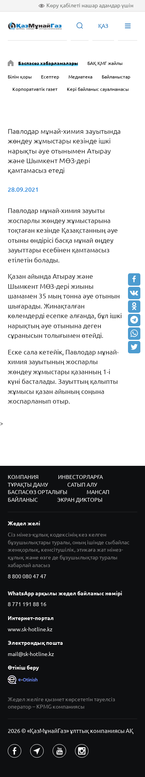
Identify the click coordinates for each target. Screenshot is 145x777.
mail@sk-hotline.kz (31, 654)
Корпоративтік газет (35, 89)
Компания (23, 477)
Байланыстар (116, 76)
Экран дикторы (79, 500)
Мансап (98, 492)
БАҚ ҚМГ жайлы (105, 63)
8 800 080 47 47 (27, 576)
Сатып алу (82, 485)
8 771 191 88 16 (27, 604)
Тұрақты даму (28, 485)
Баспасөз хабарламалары (48, 63)
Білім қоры (20, 76)
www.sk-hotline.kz (30, 629)
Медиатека (80, 76)
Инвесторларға (80, 477)
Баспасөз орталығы (37, 492)
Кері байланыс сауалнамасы (98, 89)
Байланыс (23, 500)
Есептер (50, 76)
